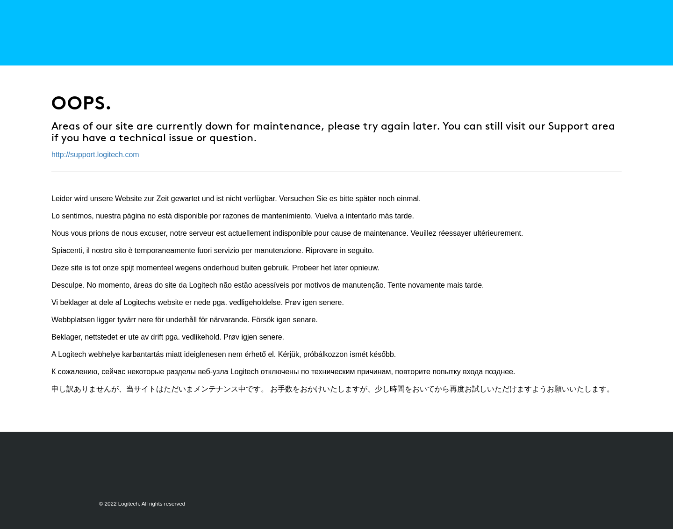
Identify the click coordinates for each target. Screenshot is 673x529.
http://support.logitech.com (95, 155)
